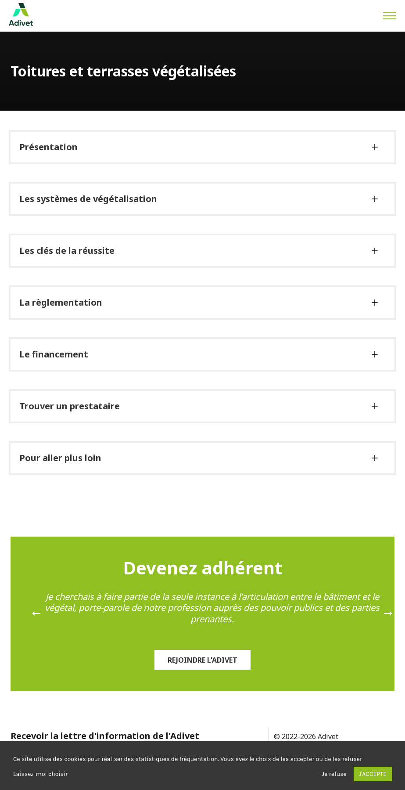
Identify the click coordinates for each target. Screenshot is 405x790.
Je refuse (334, 774)
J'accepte (373, 774)
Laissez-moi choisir (40, 774)
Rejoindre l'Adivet (202, 660)
